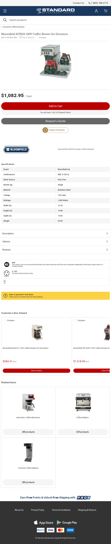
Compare (42, 38)
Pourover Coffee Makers (28, 468)
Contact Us (78, 3)
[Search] (55, 20)
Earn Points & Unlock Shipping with (55, 497)
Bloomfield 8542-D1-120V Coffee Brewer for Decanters (25, 348)
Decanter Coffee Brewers (13, 27)
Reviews (6, 249)
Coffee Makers (82, 418)
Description (8, 233)
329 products (82, 432)
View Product (36, 371)
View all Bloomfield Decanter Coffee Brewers (76, 149)
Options (6, 241)
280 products (28, 432)
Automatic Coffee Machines (28, 418)
